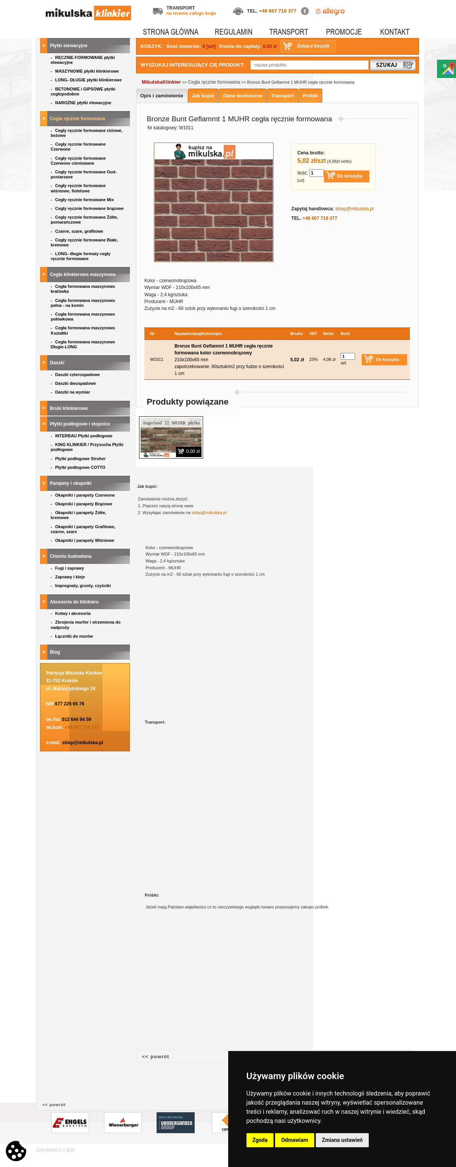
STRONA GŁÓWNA (170, 31)
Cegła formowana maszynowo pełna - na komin (83, 303)
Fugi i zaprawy (68, 568)
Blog (55, 652)
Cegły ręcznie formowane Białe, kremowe (84, 242)
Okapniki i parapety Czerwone (83, 495)
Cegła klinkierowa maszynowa (83, 274)
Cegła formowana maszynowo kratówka (83, 289)
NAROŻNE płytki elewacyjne (81, 102)
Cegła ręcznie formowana (78, 118)
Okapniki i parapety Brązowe (82, 504)
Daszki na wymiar (71, 392)
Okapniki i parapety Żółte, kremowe (78, 515)
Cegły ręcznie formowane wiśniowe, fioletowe (78, 188)
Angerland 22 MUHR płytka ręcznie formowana (171, 426)
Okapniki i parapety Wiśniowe (83, 540)
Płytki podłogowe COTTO (79, 467)
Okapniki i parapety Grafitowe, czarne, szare (83, 529)
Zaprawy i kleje (68, 577)
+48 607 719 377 (277, 11)
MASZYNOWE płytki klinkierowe (85, 71)
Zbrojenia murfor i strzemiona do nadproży (85, 624)
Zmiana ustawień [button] (342, 1140)
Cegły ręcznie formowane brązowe (88, 208)
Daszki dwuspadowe (74, 383)
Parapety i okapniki (71, 483)
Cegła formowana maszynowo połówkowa (83, 316)
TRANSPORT (288, 31)
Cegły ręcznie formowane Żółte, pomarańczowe (84, 219)
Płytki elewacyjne (69, 45)
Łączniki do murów (72, 636)
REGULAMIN (234, 31)
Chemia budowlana (71, 556)
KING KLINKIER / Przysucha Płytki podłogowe (87, 447)
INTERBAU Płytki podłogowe (83, 435)
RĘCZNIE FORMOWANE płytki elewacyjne (83, 60)
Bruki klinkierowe (69, 408)
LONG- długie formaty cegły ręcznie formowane (80, 256)
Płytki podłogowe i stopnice (80, 424)
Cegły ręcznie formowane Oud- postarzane (84, 174)
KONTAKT (395, 31)
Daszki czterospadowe (76, 374)
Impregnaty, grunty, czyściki (81, 585)
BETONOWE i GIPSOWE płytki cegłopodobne (83, 91)
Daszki (58, 362)
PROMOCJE (344, 31)
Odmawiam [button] (294, 1140)
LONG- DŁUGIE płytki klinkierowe (87, 80)
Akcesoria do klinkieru (75, 602)
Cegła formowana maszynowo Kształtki (83, 330)
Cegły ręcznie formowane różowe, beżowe (86, 133)
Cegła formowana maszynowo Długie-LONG (83, 344)
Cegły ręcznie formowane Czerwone (78, 146)
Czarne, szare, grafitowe (78, 231)
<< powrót (54, 1104)
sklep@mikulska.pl (82, 742)
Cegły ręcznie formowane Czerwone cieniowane (78, 160)
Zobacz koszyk (313, 46)
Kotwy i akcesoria (71, 613)
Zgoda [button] (260, 1140)
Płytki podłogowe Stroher (79, 458)
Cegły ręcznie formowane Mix (83, 199)
